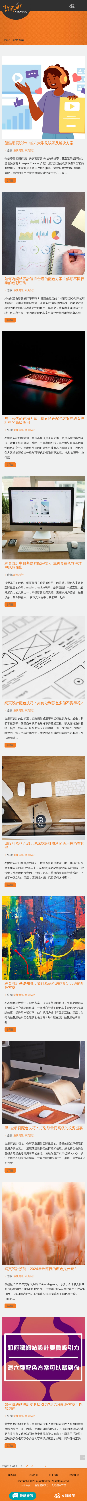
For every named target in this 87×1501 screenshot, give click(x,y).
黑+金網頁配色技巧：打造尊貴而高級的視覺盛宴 (44, 1128)
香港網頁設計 (42, 1485)
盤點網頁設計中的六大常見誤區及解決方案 (39, 143)
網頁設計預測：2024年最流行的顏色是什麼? (40, 1269)
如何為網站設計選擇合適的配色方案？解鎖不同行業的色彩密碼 (44, 281)
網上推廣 (53, 1475)
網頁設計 (30, 150)
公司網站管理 (59, 1485)
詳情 (10, 180)
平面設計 (33, 1475)
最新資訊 (18, 150)
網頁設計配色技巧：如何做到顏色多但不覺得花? (44, 703)
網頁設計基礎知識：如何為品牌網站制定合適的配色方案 (44, 985)
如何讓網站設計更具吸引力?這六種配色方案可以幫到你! (44, 1406)
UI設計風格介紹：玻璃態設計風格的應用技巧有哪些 (44, 846)
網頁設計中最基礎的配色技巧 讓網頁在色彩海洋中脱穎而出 (43, 565)
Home (6, 39)
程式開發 (74, 1475)
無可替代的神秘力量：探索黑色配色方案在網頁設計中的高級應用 (44, 420)
